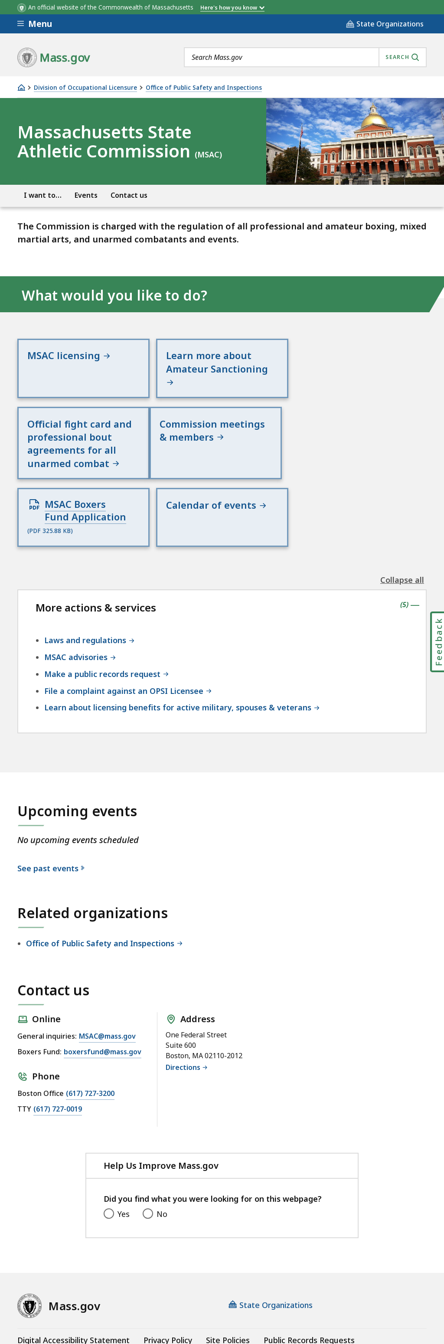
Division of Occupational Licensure (85, 88)
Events (86, 195)
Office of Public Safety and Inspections (204, 88)
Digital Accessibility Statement (73, 1271)
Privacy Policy (168, 1271)
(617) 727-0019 (57, 1040)
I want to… (43, 195)
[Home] (21, 87)
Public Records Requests (309, 1271)
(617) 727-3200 (90, 1025)
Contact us (129, 195)
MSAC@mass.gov (107, 967)
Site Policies (228, 1271)
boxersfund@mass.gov (102, 983)
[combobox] (305, 57)
